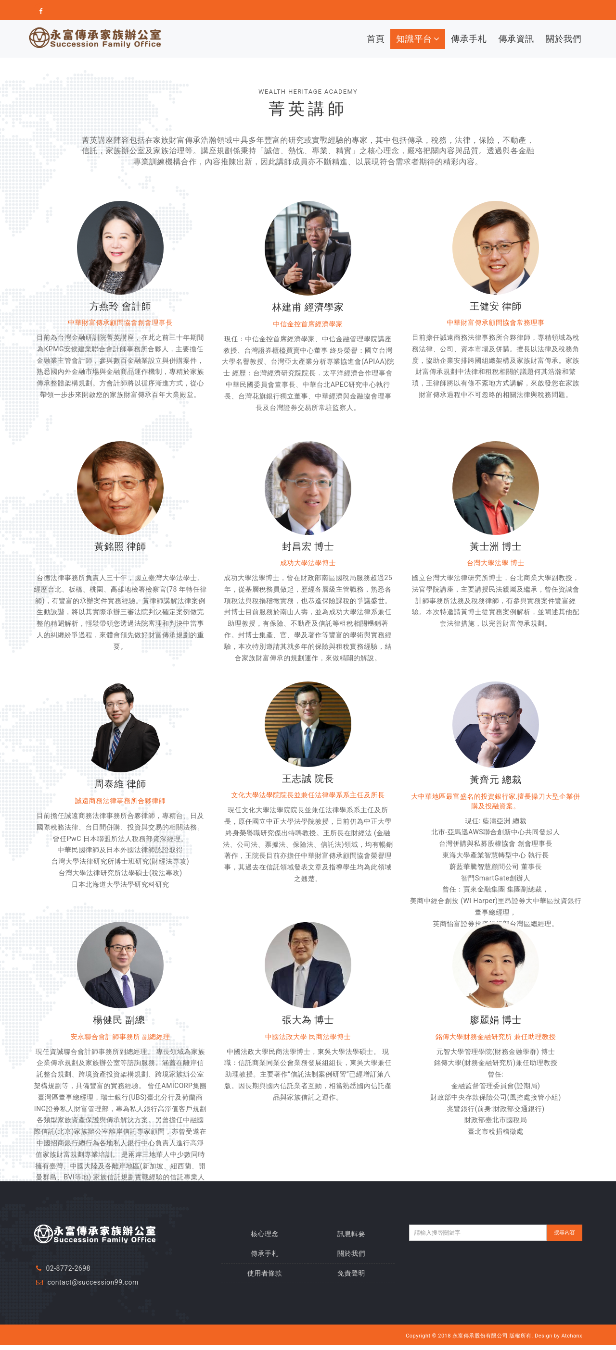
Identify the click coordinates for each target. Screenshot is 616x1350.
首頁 (376, 39)
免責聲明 (351, 1273)
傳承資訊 (516, 39)
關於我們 (563, 39)
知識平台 (417, 39)
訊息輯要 (351, 1234)
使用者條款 (264, 1273)
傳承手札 (469, 39)
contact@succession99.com (92, 1282)
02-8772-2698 (68, 1268)
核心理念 (265, 1234)
